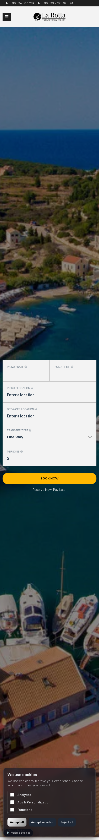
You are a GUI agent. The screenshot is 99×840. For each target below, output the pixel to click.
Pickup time (63, 366)
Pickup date (17, 366)
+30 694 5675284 (22, 3)
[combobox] (49, 439)
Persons (15, 451)
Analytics (20, 795)
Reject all (67, 822)
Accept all (17, 822)
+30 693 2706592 (54, 3)
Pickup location (20, 388)
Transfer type (19, 430)
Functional (21, 810)
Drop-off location (22, 409)
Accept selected (42, 822)
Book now (49, 478)
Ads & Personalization (30, 802)
